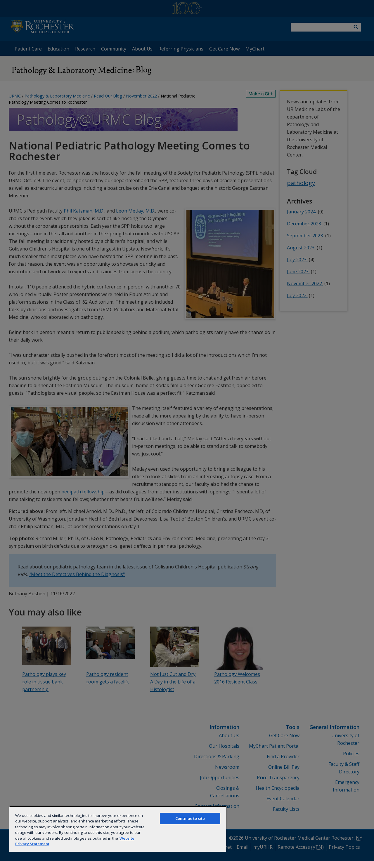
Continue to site (190, 818)
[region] (117, 829)
